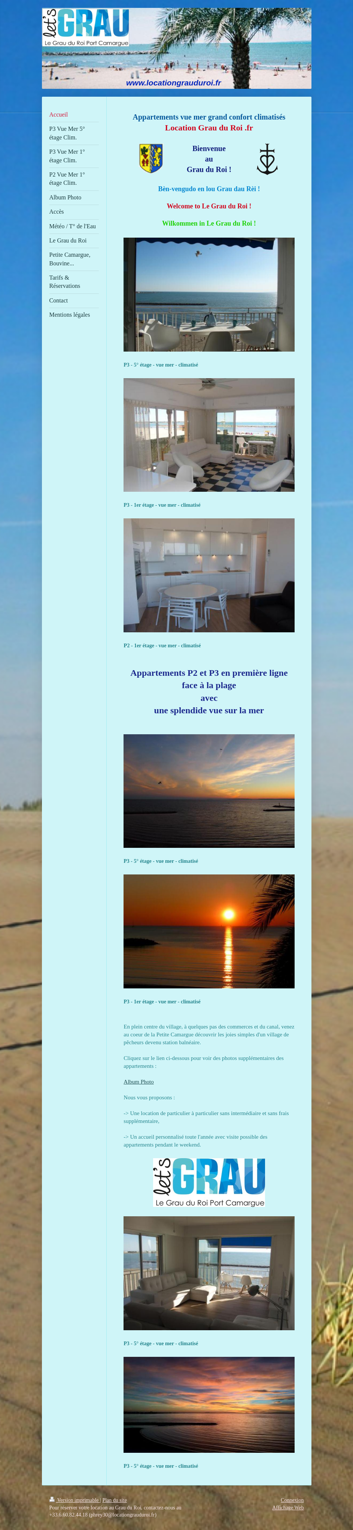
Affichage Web (288, 1508)
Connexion (292, 1500)
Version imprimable (74, 1500)
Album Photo (138, 1082)
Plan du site (114, 1500)
